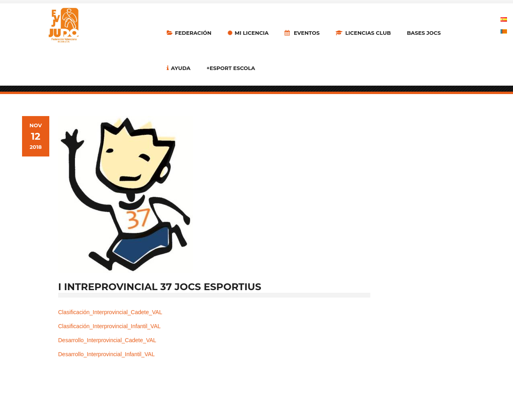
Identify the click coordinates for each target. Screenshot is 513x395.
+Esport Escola (230, 68)
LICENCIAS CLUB (363, 33)
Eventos (302, 33)
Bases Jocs (424, 33)
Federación (189, 33)
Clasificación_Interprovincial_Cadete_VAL (110, 312)
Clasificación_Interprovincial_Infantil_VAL (109, 326)
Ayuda (179, 68)
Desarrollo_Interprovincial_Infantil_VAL (106, 354)
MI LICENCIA (248, 33)
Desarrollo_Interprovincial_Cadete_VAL (107, 340)
